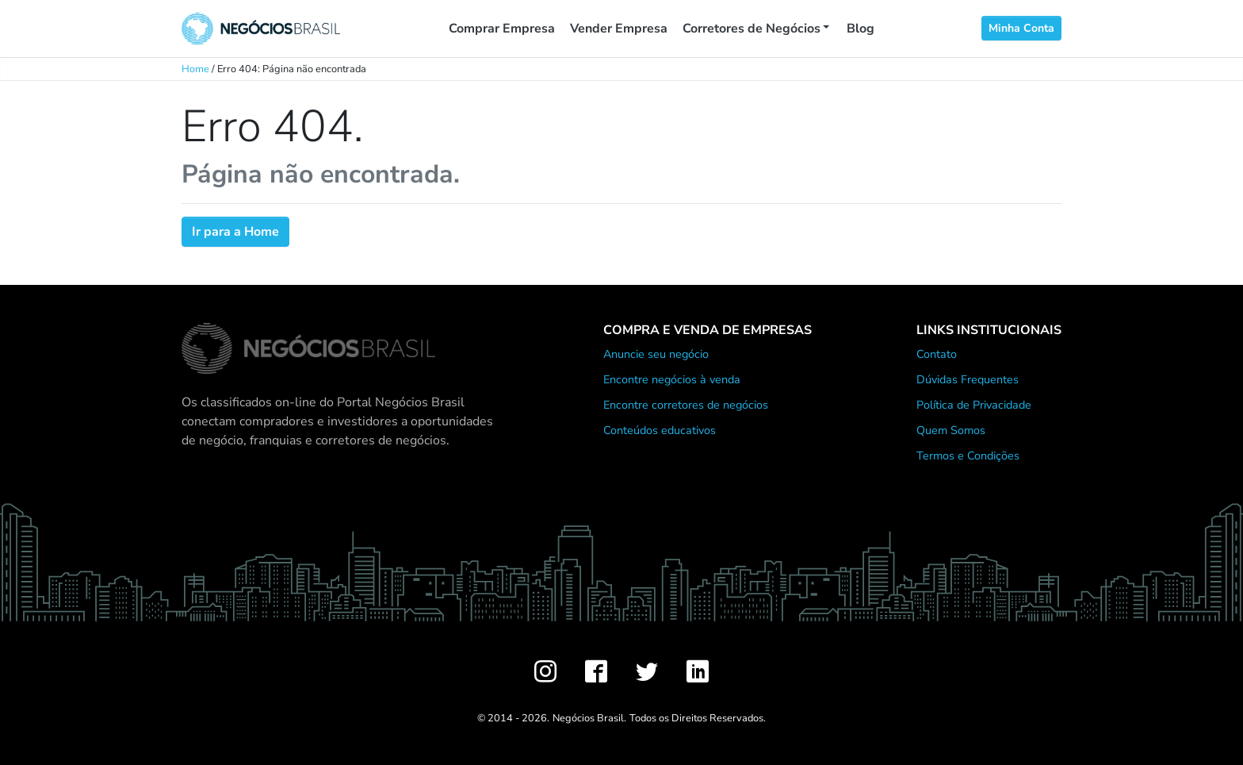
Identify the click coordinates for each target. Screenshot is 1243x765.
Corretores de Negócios (751, 29)
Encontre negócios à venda (671, 379)
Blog (860, 29)
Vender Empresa (618, 29)
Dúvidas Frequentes (967, 379)
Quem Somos (950, 430)
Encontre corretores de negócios (685, 405)
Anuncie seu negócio (656, 354)
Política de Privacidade (973, 405)
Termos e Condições (967, 455)
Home (195, 69)
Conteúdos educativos (659, 430)
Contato (936, 354)
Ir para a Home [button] (235, 231)
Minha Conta (1021, 28)
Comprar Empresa (502, 29)
